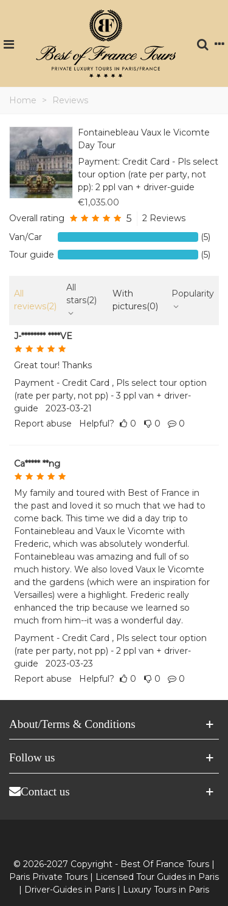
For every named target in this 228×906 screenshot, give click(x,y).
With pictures (135, 300)
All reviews (35, 300)
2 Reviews (163, 218)
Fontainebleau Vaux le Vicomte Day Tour (144, 139)
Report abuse (43, 423)
